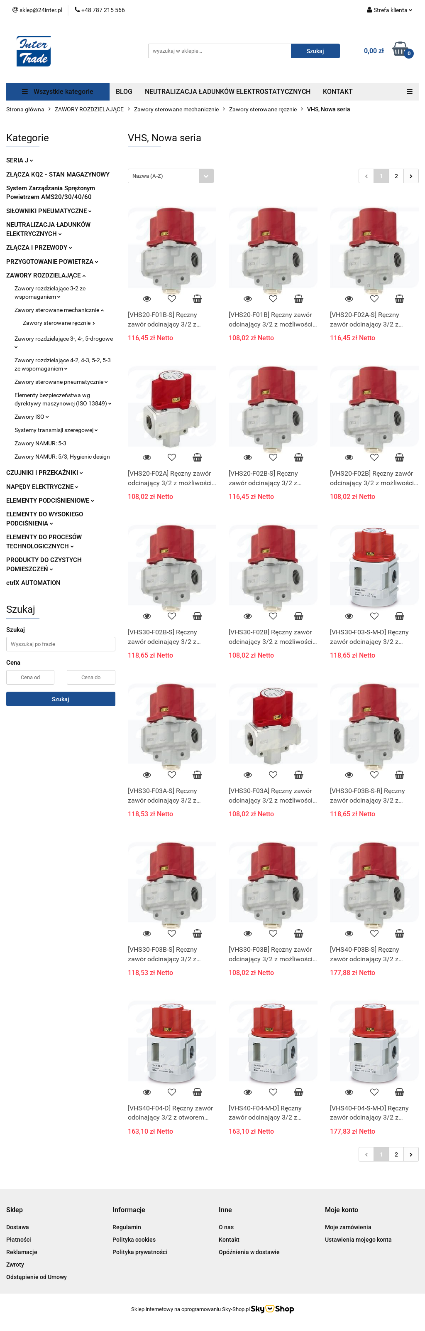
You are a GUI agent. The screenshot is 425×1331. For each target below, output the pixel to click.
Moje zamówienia (348, 1227)
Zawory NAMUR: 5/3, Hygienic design (62, 456)
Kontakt (229, 1239)
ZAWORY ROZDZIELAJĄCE (45, 275)
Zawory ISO (32, 416)
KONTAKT (338, 92)
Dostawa (17, 1227)
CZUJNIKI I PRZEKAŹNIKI (44, 472)
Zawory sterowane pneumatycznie (61, 381)
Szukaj (60, 699)
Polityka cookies (134, 1239)
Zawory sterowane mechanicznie (59, 310)
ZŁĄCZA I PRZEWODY (39, 247)
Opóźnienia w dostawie (249, 1252)
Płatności (18, 1239)
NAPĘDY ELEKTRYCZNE (42, 487)
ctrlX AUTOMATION (33, 583)
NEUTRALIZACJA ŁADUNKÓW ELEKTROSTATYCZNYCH (227, 92)
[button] (14, 1210)
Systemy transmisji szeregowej (56, 430)
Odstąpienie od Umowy (36, 1277)
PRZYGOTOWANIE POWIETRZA (52, 261)
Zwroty (15, 1264)
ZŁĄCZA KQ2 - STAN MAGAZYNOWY (58, 174)
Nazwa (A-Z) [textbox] (147, 176)
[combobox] (171, 176)
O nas (226, 1227)
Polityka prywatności (139, 1252)
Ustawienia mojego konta (358, 1239)
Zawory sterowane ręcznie (59, 322)
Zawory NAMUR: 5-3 (40, 443)
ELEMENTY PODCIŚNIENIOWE (50, 500)
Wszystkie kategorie (57, 92)
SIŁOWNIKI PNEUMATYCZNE (49, 211)
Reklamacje (21, 1252)
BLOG (124, 92)
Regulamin (126, 1227)
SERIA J (19, 160)
